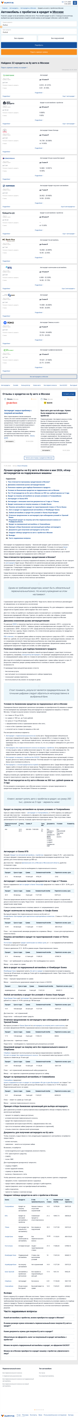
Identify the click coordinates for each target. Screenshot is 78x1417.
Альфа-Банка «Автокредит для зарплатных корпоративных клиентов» (29, 916)
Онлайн (15, 385)
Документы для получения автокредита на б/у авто (29, 530)
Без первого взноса (50, 385)
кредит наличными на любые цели (33, 943)
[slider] (1, 27)
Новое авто (37, 385)
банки (65, 547)
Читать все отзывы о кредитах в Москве (39, 458)
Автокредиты (5, 385)
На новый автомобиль (46, 1376)
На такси (42, 1373)
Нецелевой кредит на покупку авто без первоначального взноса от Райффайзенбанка (35, 521)
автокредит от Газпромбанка (37, 813)
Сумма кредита (7, 22)
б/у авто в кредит (36, 971)
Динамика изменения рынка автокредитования (26, 485)
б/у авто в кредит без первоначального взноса (21, 1055)
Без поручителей (57, 38)
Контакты (33, 1415)
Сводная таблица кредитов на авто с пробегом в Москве (31, 533)
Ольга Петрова (22, 466)
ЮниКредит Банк (10, 971)
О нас (19, 1415)
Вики (40, 1415)
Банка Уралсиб (25, 1025)
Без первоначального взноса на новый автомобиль (16, 1385)
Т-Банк (7, 1227)
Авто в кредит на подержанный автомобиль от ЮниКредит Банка (34, 510)
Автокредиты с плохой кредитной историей (22, 765)
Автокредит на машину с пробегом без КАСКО (23, 757)
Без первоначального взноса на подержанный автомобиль (18, 1380)
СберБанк (7, 1053)
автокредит (25, 998)
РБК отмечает (9, 636)
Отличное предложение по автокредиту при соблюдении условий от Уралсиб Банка (38, 516)
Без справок (19, 38)
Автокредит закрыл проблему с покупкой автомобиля (17, 411)
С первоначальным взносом (12, 1376)
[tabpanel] (20, 1378)
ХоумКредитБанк (10, 1264)
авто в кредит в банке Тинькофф (31, 884)
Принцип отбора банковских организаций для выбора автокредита (35, 527)
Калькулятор (25, 385)
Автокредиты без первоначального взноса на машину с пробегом (30, 748)
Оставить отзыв (68, 394)
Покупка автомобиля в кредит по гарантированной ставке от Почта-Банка (37, 507)
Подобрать (39, 45)
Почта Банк (8, 943)
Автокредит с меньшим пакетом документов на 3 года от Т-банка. (33, 501)
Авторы (71, 1415)
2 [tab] (37, 1410)
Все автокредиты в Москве (39, 377)
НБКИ (14, 624)
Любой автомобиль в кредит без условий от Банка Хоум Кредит (33, 513)
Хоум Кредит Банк (10, 998)
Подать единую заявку (39, 52)
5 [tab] (43, 1410)
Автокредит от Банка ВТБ (18, 499)
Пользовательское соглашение (55, 1415)
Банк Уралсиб (9, 1272)
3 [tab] (39, 1410)
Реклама (25, 1415)
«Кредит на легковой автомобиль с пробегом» (27, 855)
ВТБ (6, 1216)
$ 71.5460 (67, 2)
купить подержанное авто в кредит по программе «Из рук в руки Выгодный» (31, 1082)
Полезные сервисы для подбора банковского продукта (29, 487)
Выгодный (73, 385)
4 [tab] (41, 1410)
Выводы (12, 535)
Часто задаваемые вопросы (20, 538)
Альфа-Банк (9, 1236)
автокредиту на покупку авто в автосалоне (49, 1025)
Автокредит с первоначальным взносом (21, 736)
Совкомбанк (8, 1080)
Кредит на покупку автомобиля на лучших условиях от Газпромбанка (34, 496)
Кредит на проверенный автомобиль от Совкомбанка (29, 524)
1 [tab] (35, 1410)
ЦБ (63, 2)
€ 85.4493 (67, 4)
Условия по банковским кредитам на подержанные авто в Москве (33, 490)
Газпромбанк (9, 1206)
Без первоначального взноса (12, 1373)
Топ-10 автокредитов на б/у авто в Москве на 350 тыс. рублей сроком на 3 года (38, 493)
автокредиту (10, 563)
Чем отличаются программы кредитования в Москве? (29, 482)
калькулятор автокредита (31, 655)
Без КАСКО (63, 385)
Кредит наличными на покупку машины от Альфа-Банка (29, 504)
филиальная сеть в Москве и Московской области (40, 863)
